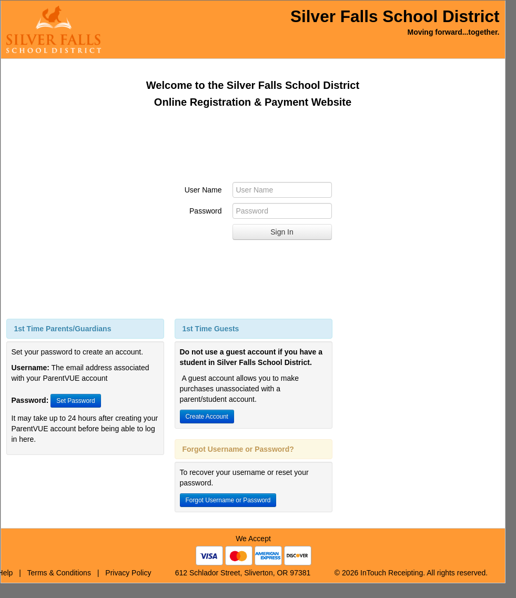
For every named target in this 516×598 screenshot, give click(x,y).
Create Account (207, 416)
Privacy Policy (128, 573)
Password (205, 211)
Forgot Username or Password (228, 500)
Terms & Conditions (59, 573)
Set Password (75, 400)
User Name (203, 190)
